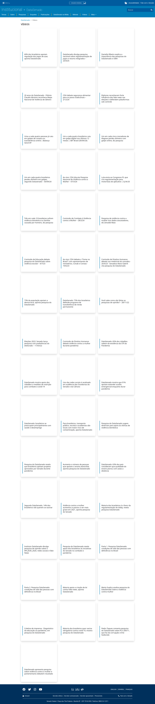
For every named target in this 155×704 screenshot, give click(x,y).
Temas (3, 15)
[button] (126, 3)
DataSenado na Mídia (61, 15)
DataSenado (34, 10)
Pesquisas (22, 15)
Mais (93, 15)
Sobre (12, 15)
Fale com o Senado (147, 3)
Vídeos (84, 15)
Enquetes (33, 15)
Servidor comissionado (71, 696)
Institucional (11, 9)
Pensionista (98, 696)
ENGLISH (114, 689)
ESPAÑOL (121, 689)
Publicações (45, 15)
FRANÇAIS (129, 689)
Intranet (26, 696)
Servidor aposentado (86, 696)
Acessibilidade (134, 3)
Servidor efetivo (58, 696)
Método (75, 15)
